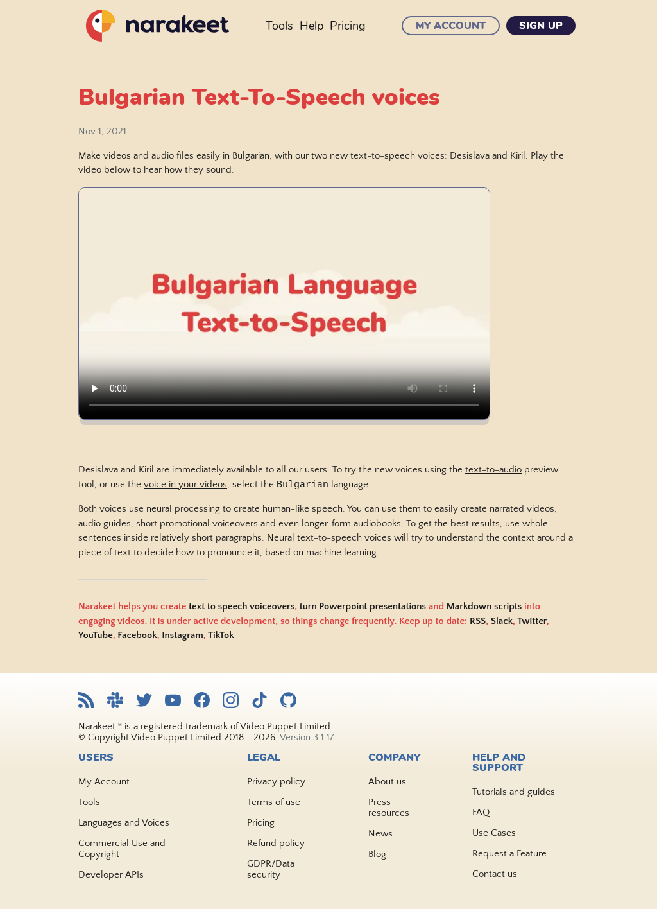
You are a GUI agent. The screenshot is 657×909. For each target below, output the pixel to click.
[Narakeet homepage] (155, 25)
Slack (502, 621)
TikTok (221, 635)
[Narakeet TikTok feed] (260, 701)
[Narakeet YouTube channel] (173, 701)
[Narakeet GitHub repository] (288, 701)
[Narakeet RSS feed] (86, 701)
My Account (451, 26)
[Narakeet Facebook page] (202, 701)
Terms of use (273, 802)
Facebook (137, 635)
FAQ (481, 812)
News (380, 833)
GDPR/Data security (270, 869)
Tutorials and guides (513, 791)
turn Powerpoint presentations (363, 607)
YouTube (95, 635)
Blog (377, 854)
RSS (478, 621)
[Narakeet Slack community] (115, 701)
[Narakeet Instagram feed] (231, 701)
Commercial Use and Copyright (122, 849)
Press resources (388, 807)
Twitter (532, 621)
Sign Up (541, 26)
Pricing (348, 25)
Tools (279, 25)
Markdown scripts (484, 607)
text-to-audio (493, 469)
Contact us (494, 874)
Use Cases (494, 832)
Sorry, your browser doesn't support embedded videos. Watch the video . (284, 303)
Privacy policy (276, 781)
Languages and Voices (123, 822)
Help (311, 25)
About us (387, 781)
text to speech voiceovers (241, 607)
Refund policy (276, 843)
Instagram (182, 635)
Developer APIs (111, 874)
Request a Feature (509, 853)
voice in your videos (185, 485)
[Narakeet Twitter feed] (144, 701)
